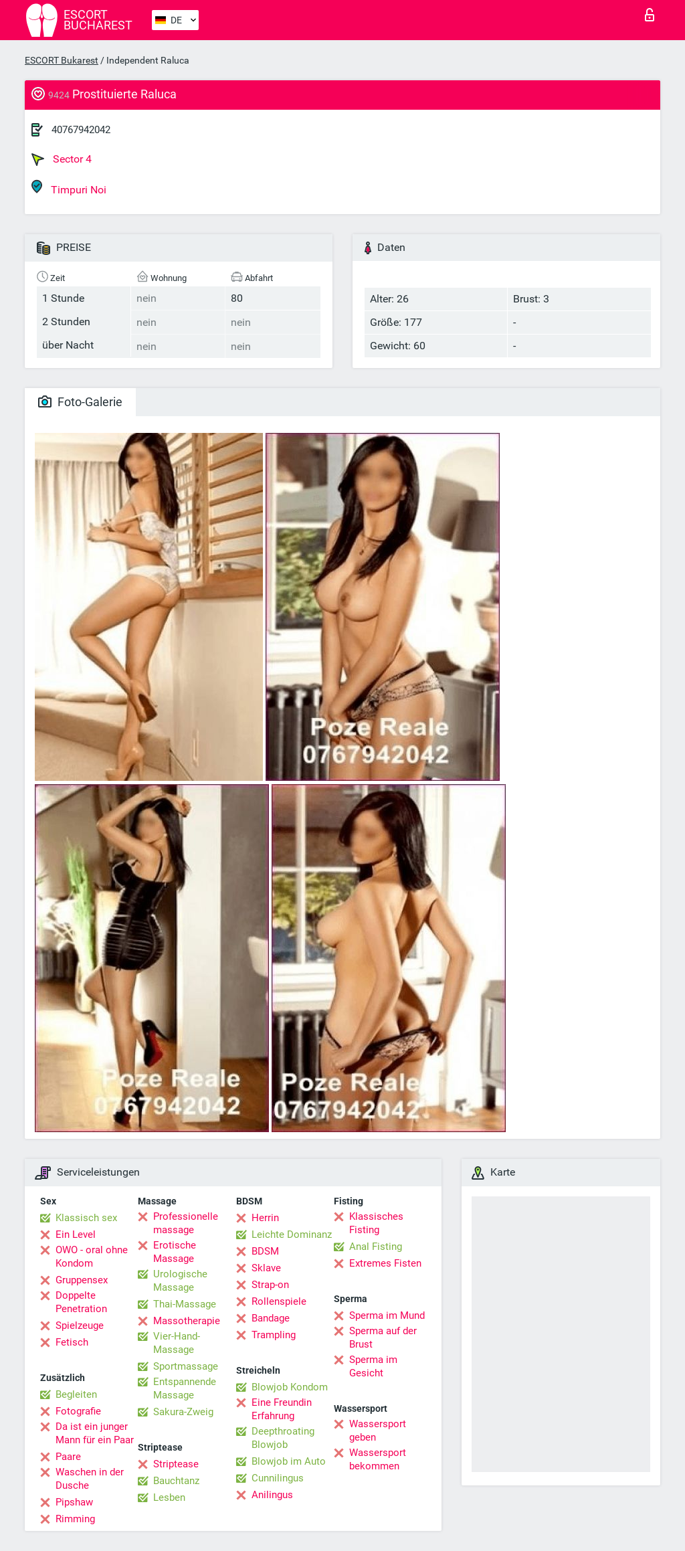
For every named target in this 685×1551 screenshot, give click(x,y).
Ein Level (76, 1234)
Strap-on (270, 1285)
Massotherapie (186, 1321)
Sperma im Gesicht (373, 1366)
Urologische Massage (180, 1280)
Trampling (274, 1335)
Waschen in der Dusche (90, 1478)
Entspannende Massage (184, 1388)
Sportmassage (185, 1366)
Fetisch (72, 1342)
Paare (68, 1457)
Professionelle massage (185, 1223)
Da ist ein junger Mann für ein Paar (95, 1433)
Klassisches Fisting (376, 1223)
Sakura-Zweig (183, 1412)
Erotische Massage (174, 1252)
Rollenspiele (279, 1301)
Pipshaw (74, 1502)
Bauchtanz (176, 1481)
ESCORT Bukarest (61, 60)
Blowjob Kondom (290, 1387)
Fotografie (78, 1411)
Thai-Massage (184, 1304)
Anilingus (272, 1495)
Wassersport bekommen (377, 1459)
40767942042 (81, 130)
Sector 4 (61, 159)
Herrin (265, 1218)
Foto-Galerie (80, 402)
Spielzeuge (80, 1325)
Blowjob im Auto (289, 1461)
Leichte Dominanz (292, 1234)
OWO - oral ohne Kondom (92, 1256)
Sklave (266, 1268)
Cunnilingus (278, 1478)
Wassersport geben (377, 1430)
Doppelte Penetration (81, 1302)
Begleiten (76, 1394)
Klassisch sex (86, 1218)
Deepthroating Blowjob (283, 1438)
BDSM (265, 1251)
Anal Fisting (375, 1247)
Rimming (75, 1519)
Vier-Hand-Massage (176, 1343)
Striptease (176, 1464)
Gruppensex (82, 1280)
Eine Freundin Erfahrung (282, 1409)
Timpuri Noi (68, 187)
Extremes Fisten (385, 1263)
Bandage (271, 1318)
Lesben (169, 1497)
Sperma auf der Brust (383, 1337)
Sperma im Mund (387, 1315)
